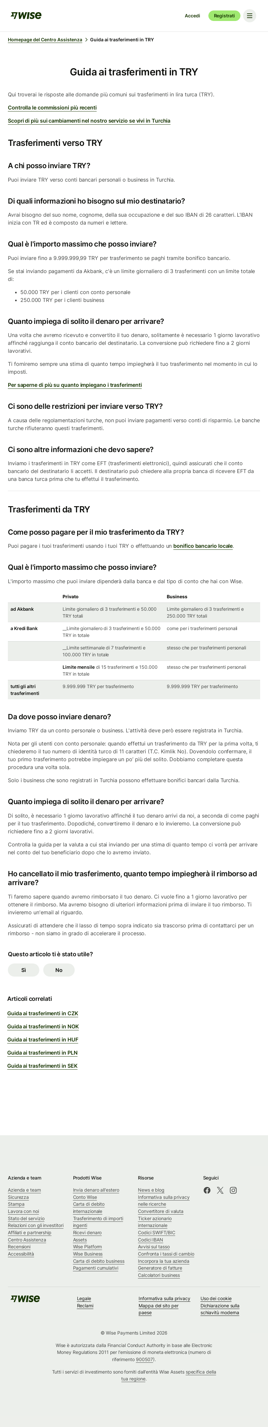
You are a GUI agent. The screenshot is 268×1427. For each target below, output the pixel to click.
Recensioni (19, 1246)
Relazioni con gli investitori (36, 1225)
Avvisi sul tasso (154, 1246)
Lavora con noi (23, 1211)
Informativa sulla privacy (164, 1298)
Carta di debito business (98, 1261)
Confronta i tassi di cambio (166, 1254)
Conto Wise (85, 1197)
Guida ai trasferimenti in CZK (42, 1013)
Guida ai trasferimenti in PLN (42, 1052)
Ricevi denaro (87, 1232)
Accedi (192, 15)
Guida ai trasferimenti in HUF (42, 1039)
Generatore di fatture (160, 1268)
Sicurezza (18, 1197)
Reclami (85, 1305)
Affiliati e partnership (29, 1232)
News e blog (151, 1190)
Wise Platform (87, 1246)
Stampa (16, 1204)
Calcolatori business (159, 1275)
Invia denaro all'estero (96, 1190)
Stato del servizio (26, 1218)
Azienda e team (24, 1190)
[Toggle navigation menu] (249, 15)
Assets (80, 1239)
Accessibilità (21, 1254)
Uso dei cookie (216, 1298)
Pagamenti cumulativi (95, 1268)
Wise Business (88, 1254)
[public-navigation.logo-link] (25, 1301)
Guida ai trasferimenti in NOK (43, 1026)
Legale (84, 1298)
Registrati (224, 15)
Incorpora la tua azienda (163, 1261)
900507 (144, 1359)
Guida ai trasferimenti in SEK (42, 1065)
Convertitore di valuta (160, 1211)
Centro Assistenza (27, 1239)
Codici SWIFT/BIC (156, 1232)
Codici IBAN (150, 1239)
